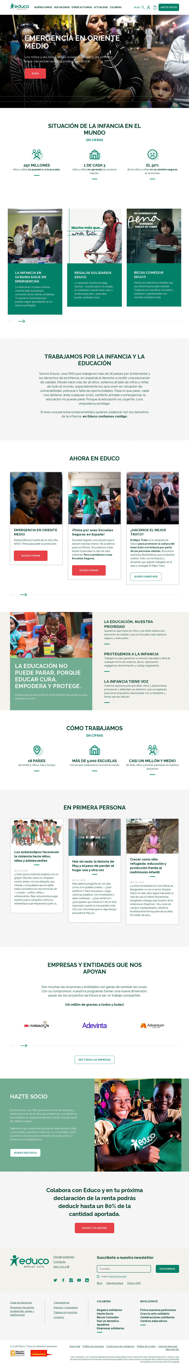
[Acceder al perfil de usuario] (149, 7)
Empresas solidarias (110, 1328)
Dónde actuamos (82, 7)
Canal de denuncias (21, 1302)
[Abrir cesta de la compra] (155, 7)
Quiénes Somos (43, 7)
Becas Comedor (108, 1317)
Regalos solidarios (109, 1310)
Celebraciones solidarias (157, 1317)
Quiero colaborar (94, 1228)
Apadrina (103, 1324)
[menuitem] (43, 7)
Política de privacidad (93, 1346)
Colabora (116, 7)
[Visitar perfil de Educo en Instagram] (71, 1280)
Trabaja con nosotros (65, 1312)
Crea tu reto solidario (155, 1313)
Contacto (59, 1261)
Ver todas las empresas (94, 1060)
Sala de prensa (114, 1283)
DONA (35, 73)
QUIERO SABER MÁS (146, 576)
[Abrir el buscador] (143, 7)
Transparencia (61, 1302)
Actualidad (101, 7)
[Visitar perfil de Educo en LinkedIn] (87, 1280)
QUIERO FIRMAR (30, 556)
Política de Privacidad (117, 1276)
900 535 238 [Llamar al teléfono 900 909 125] (61, 1266)
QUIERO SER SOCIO (25, 1153)
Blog (137, 7)
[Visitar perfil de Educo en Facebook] (63, 1280)
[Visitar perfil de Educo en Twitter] (55, 1280)
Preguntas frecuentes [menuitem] (22, 1307)
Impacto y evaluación (65, 1307)
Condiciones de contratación (120, 1346)
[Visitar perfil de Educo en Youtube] (79, 1280)
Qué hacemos (62, 7)
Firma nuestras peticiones (158, 1310)
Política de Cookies (146, 1346)
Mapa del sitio (172, 1349)
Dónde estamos (63, 1256)
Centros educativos (153, 1321)
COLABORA (104, 1301)
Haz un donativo (108, 1321)
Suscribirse (167, 1269)
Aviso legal (75, 1346)
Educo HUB (133, 1283)
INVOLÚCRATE (149, 1301)
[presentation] (11, 322)
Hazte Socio (105, 1313)
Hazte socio (169, 7)
